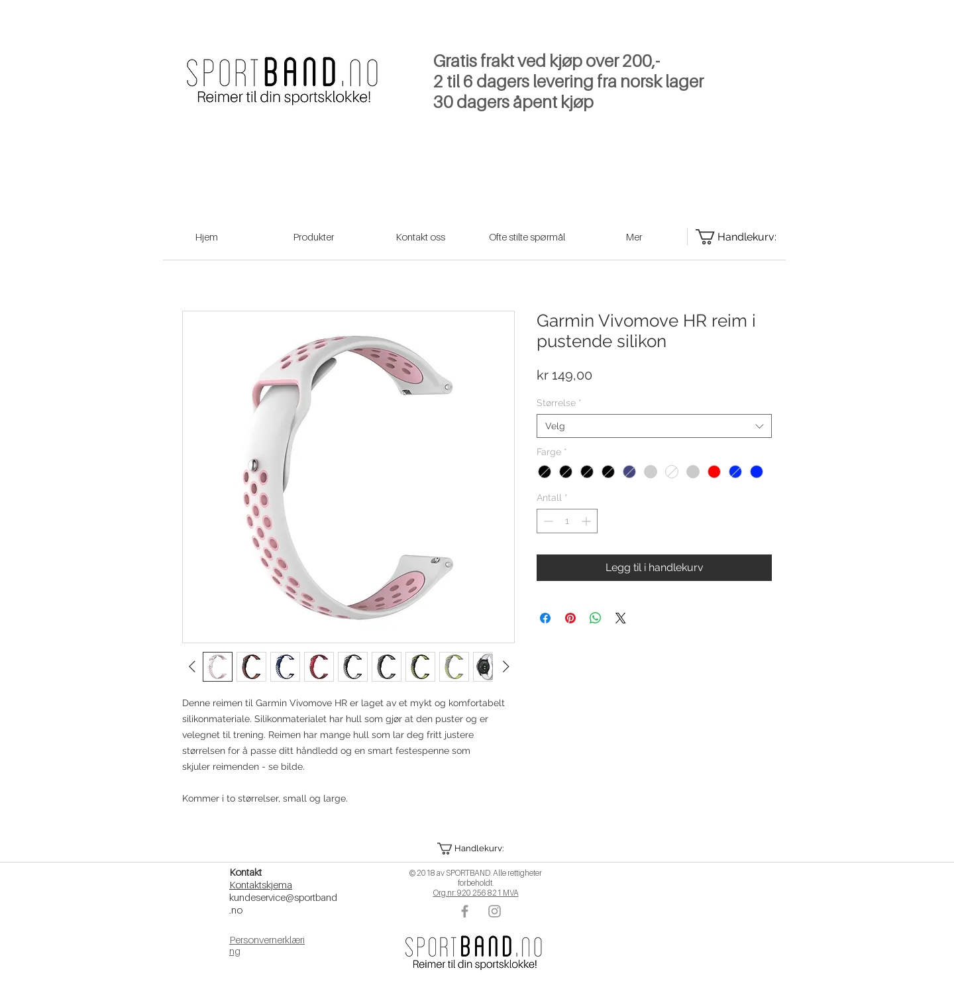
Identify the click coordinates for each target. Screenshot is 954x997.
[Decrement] (547, 521)
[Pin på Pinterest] (570, 618)
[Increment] (587, 521)
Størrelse (559, 402)
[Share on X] (621, 618)
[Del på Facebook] (545, 618)
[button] (475, 849)
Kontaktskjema (260, 884)
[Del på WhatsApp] (596, 618)
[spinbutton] (567, 521)
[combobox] (654, 426)
